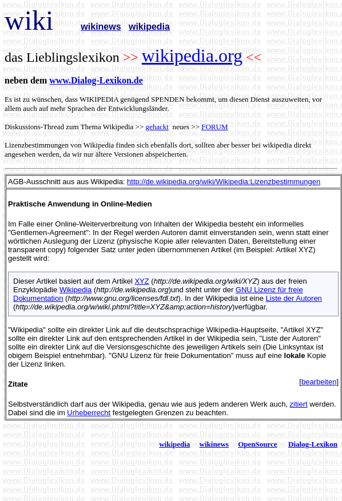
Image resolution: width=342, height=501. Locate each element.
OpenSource (257, 444)
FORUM (214, 126)
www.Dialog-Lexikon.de (96, 80)
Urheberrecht (88, 412)
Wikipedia (75, 289)
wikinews (214, 444)
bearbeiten (318, 381)
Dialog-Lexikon (312, 444)
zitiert (299, 404)
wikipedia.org (192, 55)
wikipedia (174, 444)
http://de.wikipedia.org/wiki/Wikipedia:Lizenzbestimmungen (223, 181)
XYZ (141, 281)
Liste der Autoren (294, 298)
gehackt (157, 126)
